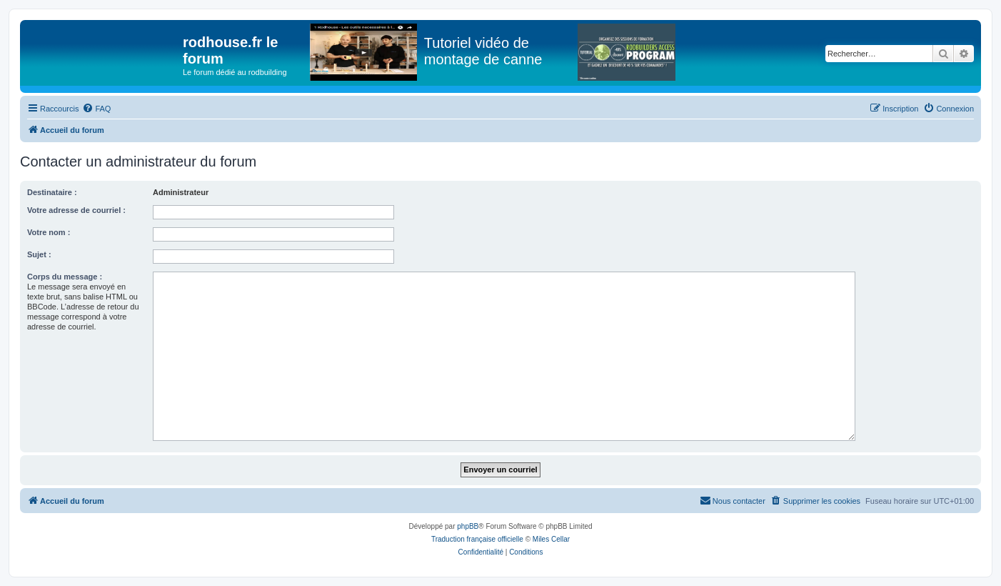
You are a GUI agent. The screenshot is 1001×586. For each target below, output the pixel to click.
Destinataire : (52, 192)
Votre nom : (48, 232)
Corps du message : (64, 276)
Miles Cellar (551, 539)
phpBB (467, 526)
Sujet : (39, 254)
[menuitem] (96, 108)
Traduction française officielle (477, 539)
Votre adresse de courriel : (76, 210)
